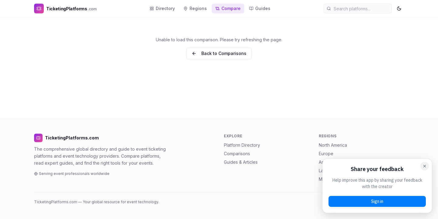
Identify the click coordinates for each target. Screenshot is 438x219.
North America (333, 145)
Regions (195, 8)
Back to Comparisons (219, 53)
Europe (326, 153)
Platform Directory (242, 145)
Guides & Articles (241, 162)
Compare (228, 8)
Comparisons (237, 153)
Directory (162, 8)
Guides (259, 8)
